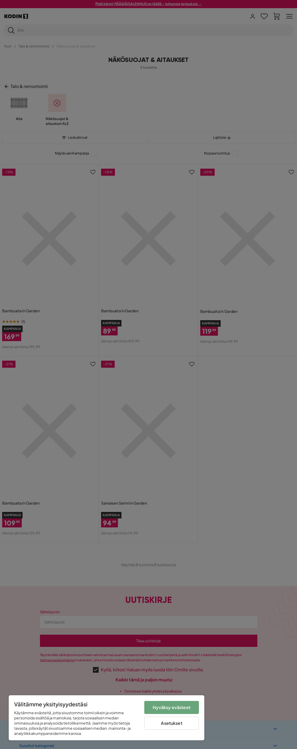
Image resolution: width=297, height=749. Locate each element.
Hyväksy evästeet (171, 707)
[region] (106, 717)
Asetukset (171, 723)
